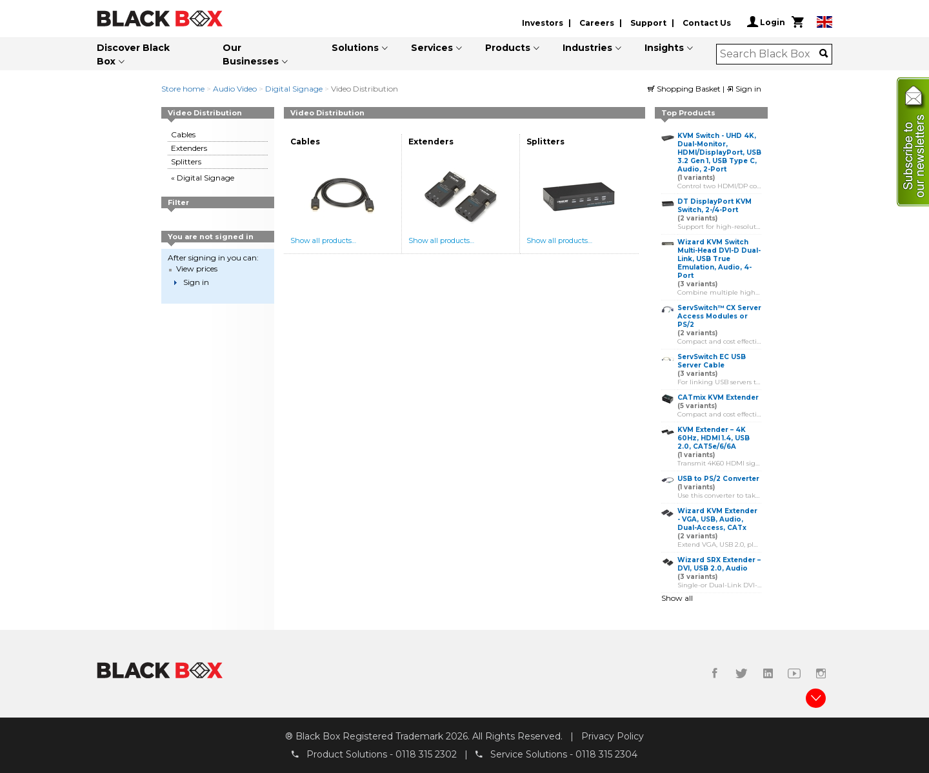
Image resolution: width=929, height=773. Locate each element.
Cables (183, 134)
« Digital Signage (202, 177)
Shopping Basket (685, 88)
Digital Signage (294, 88)
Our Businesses (251, 54)
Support (648, 23)
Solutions (355, 48)
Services (432, 48)
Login (766, 22)
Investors (542, 23)
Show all (677, 598)
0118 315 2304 (606, 754)
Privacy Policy (612, 736)
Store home (183, 88)
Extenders (189, 148)
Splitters (186, 161)
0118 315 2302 (426, 754)
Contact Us (707, 23)
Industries (587, 48)
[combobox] (770, 54)
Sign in (743, 88)
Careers (596, 23)
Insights (664, 48)
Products (507, 48)
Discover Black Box (133, 54)
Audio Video (235, 88)
